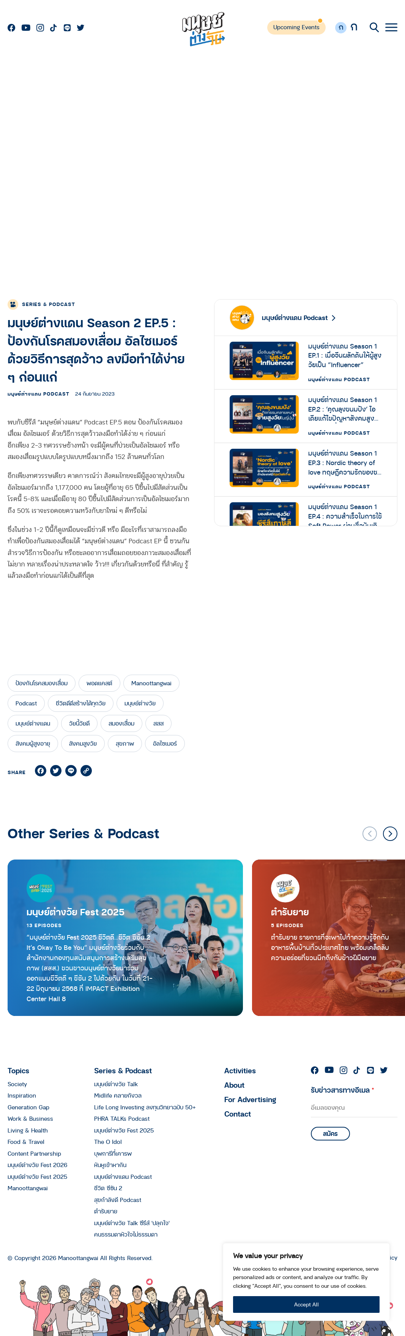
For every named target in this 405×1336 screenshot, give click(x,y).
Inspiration (22, 1095)
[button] (390, 834)
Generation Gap (28, 1107)
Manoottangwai (151, 683)
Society (17, 1084)
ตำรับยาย (105, 1211)
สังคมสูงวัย (83, 743)
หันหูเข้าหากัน (110, 1165)
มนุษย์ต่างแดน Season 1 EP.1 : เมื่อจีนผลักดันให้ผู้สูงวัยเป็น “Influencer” (344, 356)
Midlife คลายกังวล (118, 1095)
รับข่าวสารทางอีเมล (342, 1090)
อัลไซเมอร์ (165, 743)
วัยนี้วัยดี (79, 723)
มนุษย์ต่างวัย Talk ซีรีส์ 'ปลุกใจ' (132, 1223)
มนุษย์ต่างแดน (33, 723)
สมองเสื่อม (121, 723)
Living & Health (28, 1130)
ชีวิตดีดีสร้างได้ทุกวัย (81, 703)
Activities (240, 1070)
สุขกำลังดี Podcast (117, 1200)
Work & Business (30, 1118)
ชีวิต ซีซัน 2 (108, 1188)
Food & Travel (26, 1141)
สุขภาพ (125, 743)
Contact (237, 1113)
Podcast (26, 703)
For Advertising (250, 1099)
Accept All (306, 1304)
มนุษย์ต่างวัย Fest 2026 (37, 1165)
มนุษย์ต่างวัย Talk (116, 1084)
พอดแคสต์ (99, 683)
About (234, 1084)
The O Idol (108, 1141)
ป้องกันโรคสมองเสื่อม (42, 683)
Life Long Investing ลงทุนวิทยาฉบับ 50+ (145, 1107)
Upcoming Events (296, 27)
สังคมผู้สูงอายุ (33, 743)
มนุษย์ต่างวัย (140, 703)
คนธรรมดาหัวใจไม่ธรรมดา (126, 1234)
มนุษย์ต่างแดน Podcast (38, 393)
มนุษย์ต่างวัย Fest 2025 (75, 912)
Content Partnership (34, 1153)
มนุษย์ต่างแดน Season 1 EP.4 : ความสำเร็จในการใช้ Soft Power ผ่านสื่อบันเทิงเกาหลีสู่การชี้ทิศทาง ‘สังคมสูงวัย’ (345, 516)
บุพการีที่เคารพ (113, 1153)
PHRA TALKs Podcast (122, 1118)
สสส (158, 723)
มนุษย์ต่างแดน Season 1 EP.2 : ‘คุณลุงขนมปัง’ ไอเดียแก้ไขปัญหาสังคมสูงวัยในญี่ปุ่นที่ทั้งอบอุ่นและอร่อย (345, 409)
